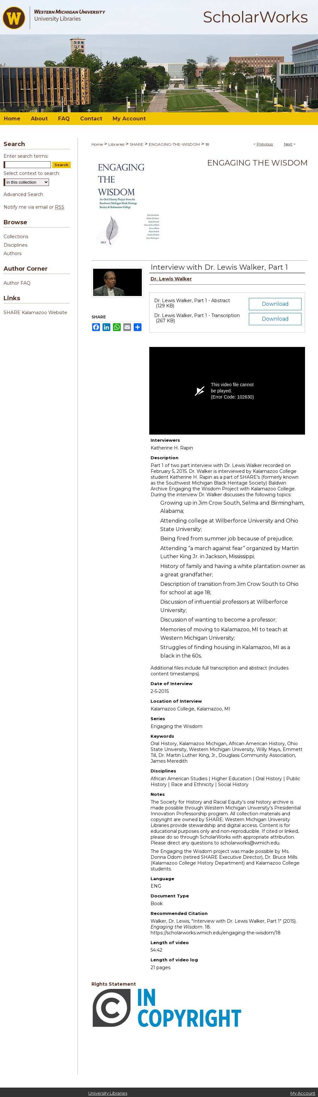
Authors (12, 253)
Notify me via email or (34, 207)
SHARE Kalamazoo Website (35, 312)
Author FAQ (17, 283)
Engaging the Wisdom (257, 162)
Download (275, 304)
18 (207, 144)
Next (288, 144)
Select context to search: (32, 173)
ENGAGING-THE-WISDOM (174, 144)
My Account (302, 1093)
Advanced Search (23, 194)
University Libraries (107, 1093)
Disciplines (15, 245)
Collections (16, 237)
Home (97, 144)
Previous (265, 144)
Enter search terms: (26, 156)
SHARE (136, 144)
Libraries (116, 144)
